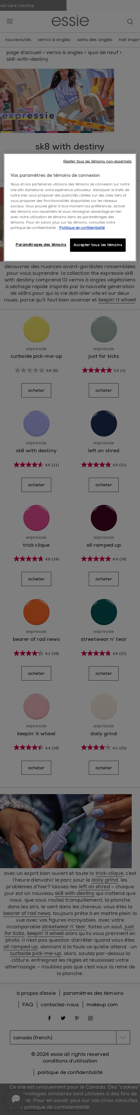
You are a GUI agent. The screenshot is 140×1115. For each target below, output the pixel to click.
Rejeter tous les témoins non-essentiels (97, 161)
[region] (70, 207)
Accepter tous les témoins (98, 245)
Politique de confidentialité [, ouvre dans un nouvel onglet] (82, 227)
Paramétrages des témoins (41, 244)
